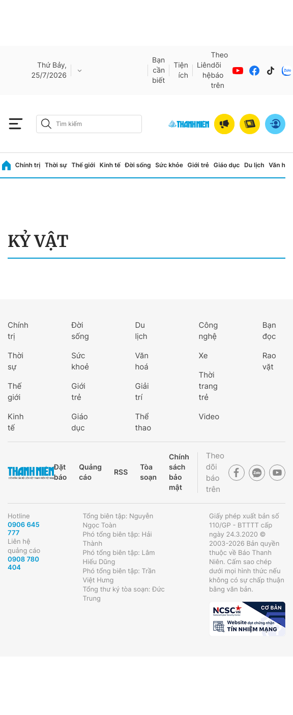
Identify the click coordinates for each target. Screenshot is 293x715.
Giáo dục (227, 165)
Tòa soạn (148, 472)
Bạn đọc (269, 330)
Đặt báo (60, 472)
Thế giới (83, 165)
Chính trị (28, 165)
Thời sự (56, 165)
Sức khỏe (169, 165)
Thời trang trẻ (208, 386)
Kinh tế (110, 165)
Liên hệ (204, 70)
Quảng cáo (90, 472)
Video (209, 416)
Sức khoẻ (80, 361)
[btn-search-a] (46, 123)
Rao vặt (269, 361)
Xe (203, 355)
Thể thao (143, 422)
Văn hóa (280, 165)
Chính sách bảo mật (179, 472)
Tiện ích (180, 70)
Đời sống (138, 165)
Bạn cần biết (158, 70)
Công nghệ (208, 330)
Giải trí (142, 391)
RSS (121, 472)
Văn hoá (142, 361)
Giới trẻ (198, 165)
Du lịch (254, 165)
